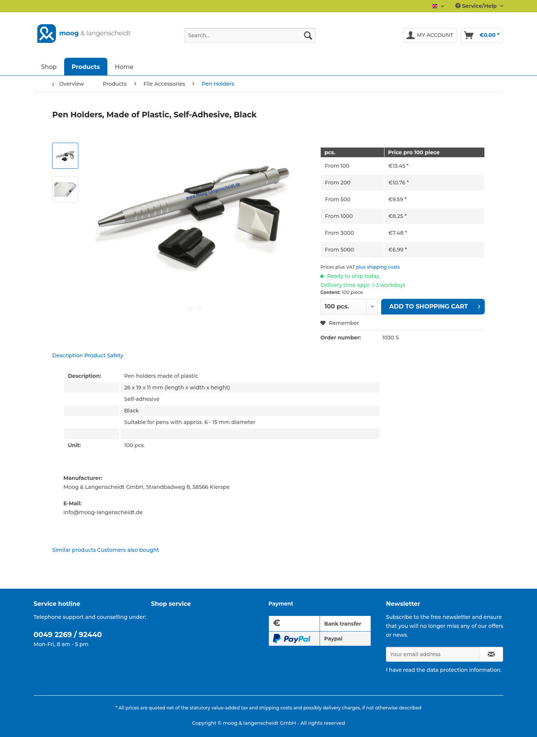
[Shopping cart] (482, 35)
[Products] (85, 66)
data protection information (463, 670)
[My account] (430, 35)
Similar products (74, 550)
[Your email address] (433, 654)
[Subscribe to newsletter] (491, 654)
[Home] (124, 66)
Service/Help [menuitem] (476, 6)
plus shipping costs (378, 267)
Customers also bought (128, 550)
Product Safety (103, 355)
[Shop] (49, 66)
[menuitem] (250, 39)
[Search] (308, 35)
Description (67, 355)
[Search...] (250, 35)
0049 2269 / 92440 (68, 634)
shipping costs (275, 708)
